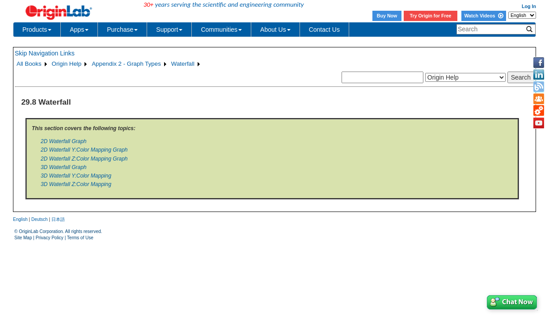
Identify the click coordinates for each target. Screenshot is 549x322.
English (20, 219)
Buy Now (387, 15)
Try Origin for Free (431, 15)
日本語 (58, 219)
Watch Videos (483, 15)
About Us (275, 29)
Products (36, 29)
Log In (529, 6)
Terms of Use (80, 237)
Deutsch (39, 219)
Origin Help (67, 63)
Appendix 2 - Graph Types (126, 63)
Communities (221, 29)
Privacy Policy (49, 237)
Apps (79, 29)
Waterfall (182, 63)
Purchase (122, 29)
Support (169, 29)
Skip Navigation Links (45, 53)
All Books (29, 63)
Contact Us (324, 29)
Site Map (23, 237)
